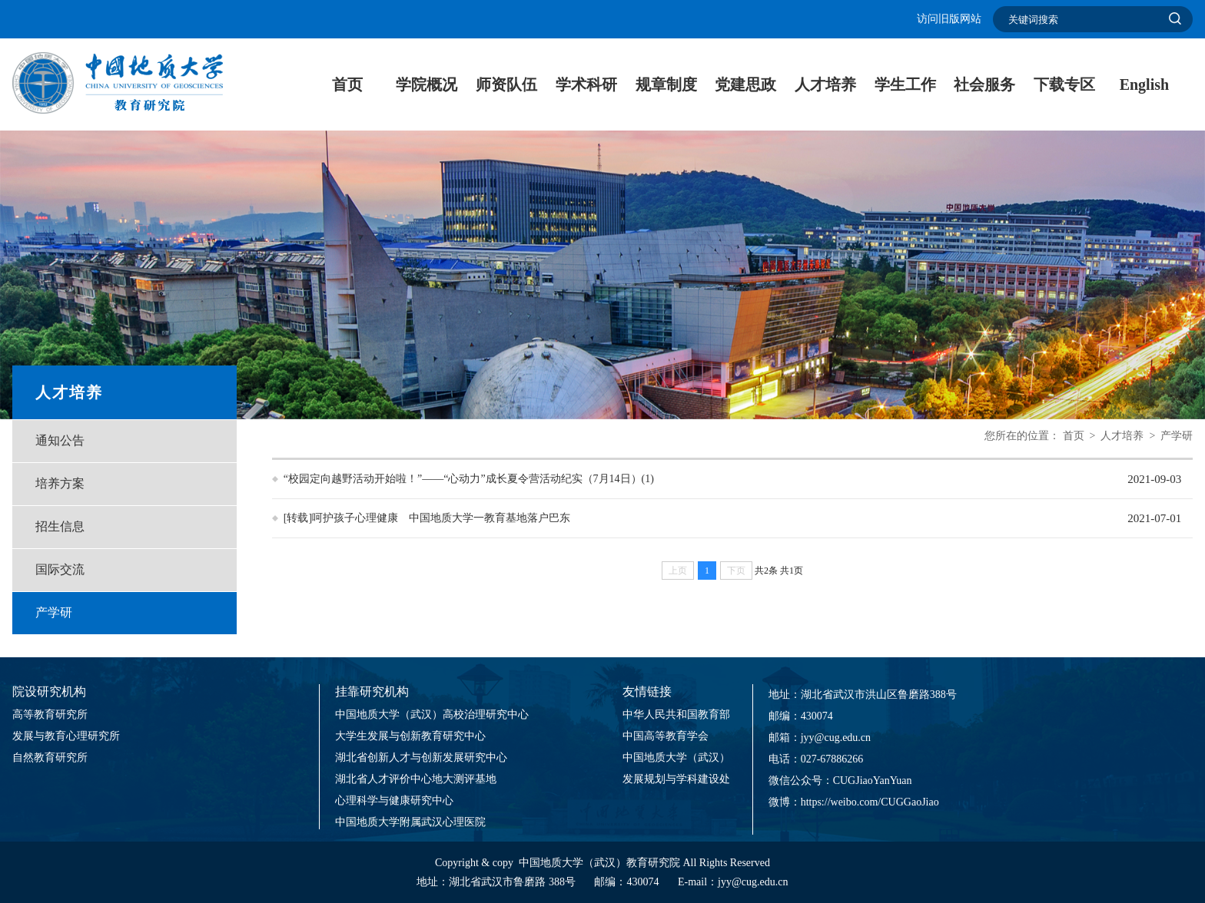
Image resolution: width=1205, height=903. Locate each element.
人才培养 (825, 84)
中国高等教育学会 (665, 736)
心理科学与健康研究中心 (394, 800)
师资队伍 (506, 84)
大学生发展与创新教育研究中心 (410, 736)
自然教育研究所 (50, 757)
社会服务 (984, 84)
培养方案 (60, 483)
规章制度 (666, 84)
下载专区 (1064, 84)
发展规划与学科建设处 (676, 779)
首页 (347, 84)
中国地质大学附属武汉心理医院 (410, 822)
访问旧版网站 (949, 19)
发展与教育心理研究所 (66, 736)
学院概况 (426, 84)
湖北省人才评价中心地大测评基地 (415, 779)
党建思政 (745, 84)
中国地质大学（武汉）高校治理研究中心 (432, 714)
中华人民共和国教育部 (676, 714)
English (1144, 84)
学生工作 (905, 84)
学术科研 (586, 84)
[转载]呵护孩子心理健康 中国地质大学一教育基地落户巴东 (427, 518)
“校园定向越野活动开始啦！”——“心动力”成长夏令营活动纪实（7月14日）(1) (469, 479)
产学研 (53, 612)
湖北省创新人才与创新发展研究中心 (421, 757)
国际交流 (60, 569)
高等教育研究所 (50, 714)
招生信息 (60, 526)
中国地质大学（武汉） (676, 757)
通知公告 (60, 440)
